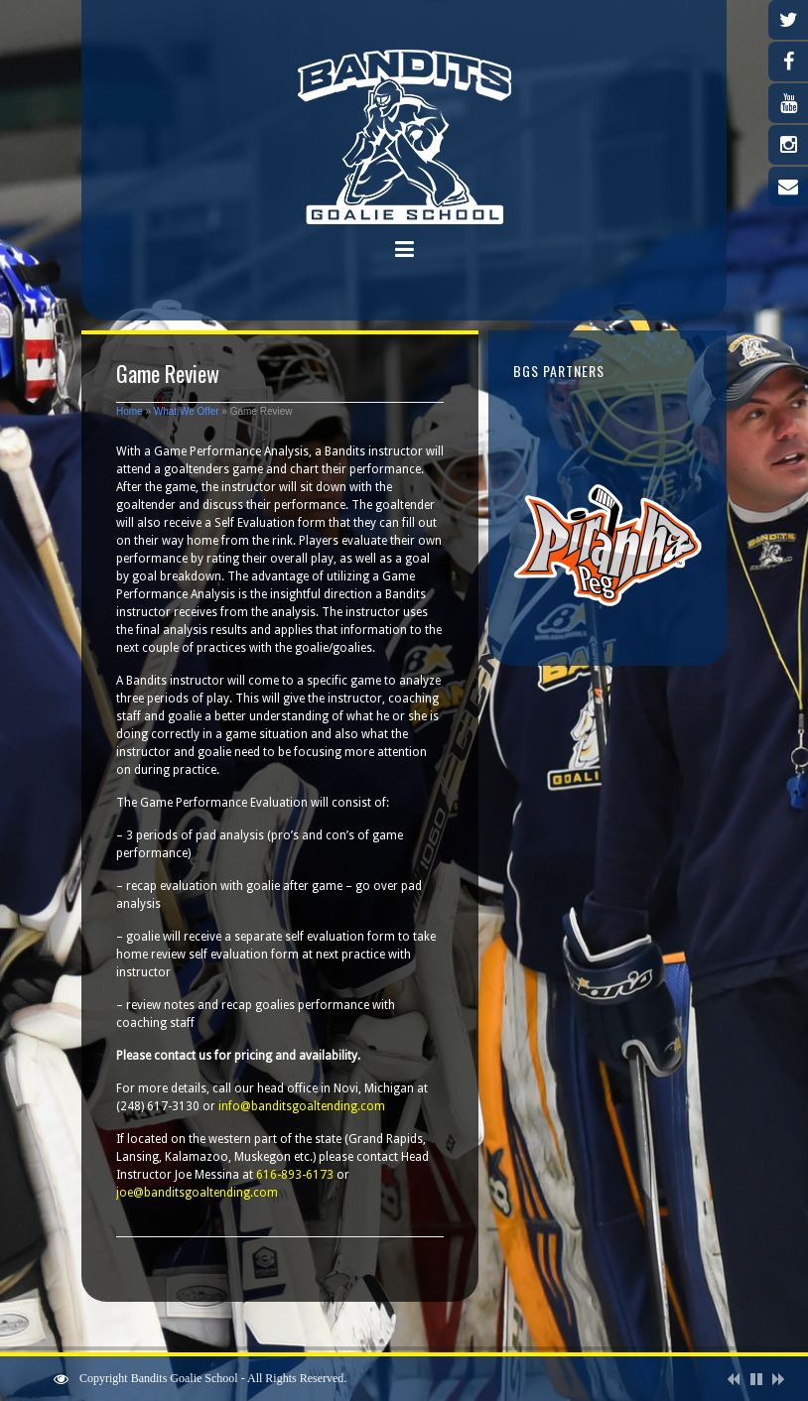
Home (129, 411)
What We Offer (186, 411)
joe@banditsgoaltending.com (197, 1193)
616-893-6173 (295, 1175)
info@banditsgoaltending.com (301, 1106)
